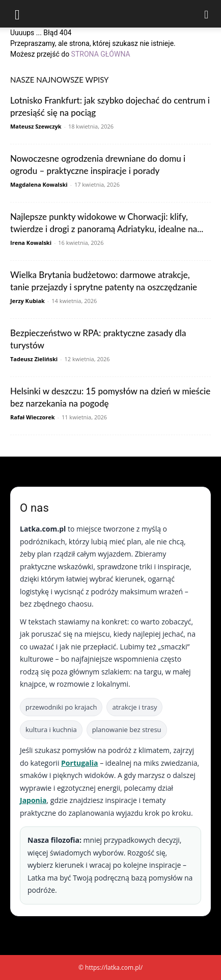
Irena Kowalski (30, 242)
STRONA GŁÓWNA (100, 54)
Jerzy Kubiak (27, 301)
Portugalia (79, 763)
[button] (17, 14)
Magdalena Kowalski (39, 184)
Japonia (33, 800)
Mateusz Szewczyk (36, 126)
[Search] (206, 14)
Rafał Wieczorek (32, 417)
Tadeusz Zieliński (34, 359)
